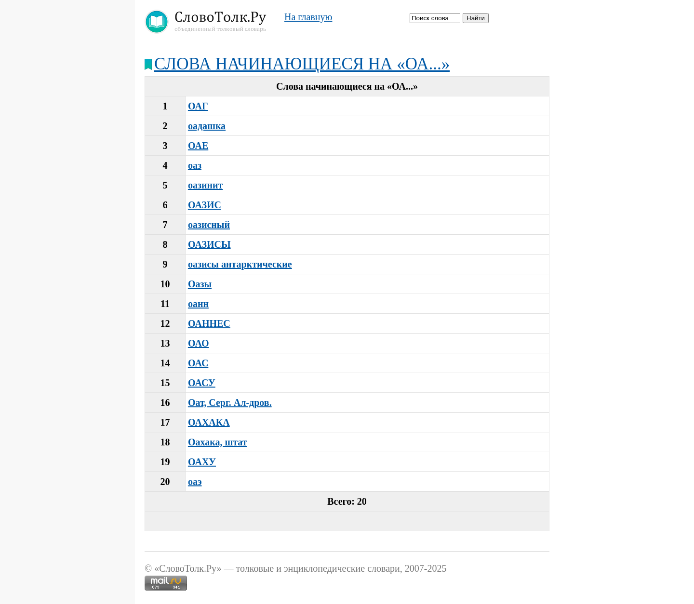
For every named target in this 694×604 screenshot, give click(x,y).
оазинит (205, 185)
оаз (194, 165)
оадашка (207, 126)
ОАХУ (202, 461)
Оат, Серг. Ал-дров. (230, 402)
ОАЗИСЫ (209, 244)
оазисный (209, 224)
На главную (308, 17)
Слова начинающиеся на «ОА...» (302, 63)
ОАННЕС (209, 323)
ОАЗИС (204, 205)
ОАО (198, 343)
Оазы (200, 284)
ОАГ (198, 106)
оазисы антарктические (240, 264)
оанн (198, 303)
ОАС (198, 363)
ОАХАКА (209, 422)
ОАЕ (198, 145)
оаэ (195, 481)
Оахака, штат (217, 442)
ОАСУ (201, 382)
